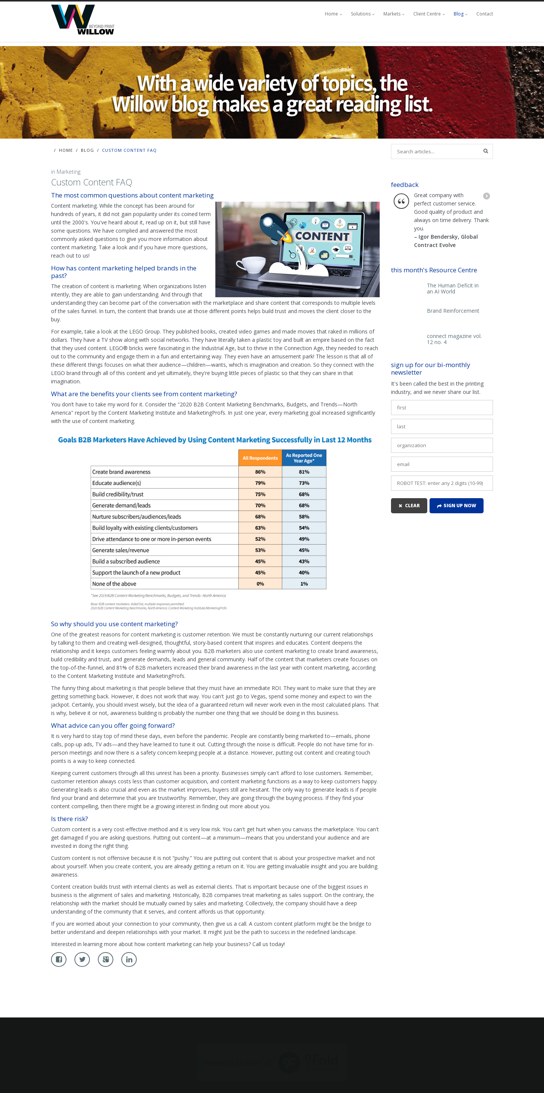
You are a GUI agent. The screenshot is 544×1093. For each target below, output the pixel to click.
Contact (484, 14)
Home (331, 14)
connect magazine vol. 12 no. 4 (454, 339)
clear (412, 505)
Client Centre (427, 14)
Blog (459, 14)
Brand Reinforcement (453, 311)
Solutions (361, 14)
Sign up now (460, 505)
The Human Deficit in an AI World (453, 289)
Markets (391, 14)
